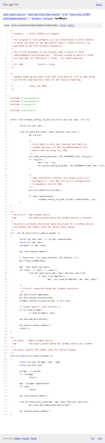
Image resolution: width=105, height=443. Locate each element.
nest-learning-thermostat (44, 14)
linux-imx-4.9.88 (79, 14)
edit (71, 25)
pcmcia (47, 18)
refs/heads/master (14, 18)
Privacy (25, 438)
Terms (34, 438)
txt (92, 438)
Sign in (99, 4)
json (99, 438)
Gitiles (17, 438)
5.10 (64, 14)
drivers (36, 18)
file (63, 25)
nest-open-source (14, 14)
